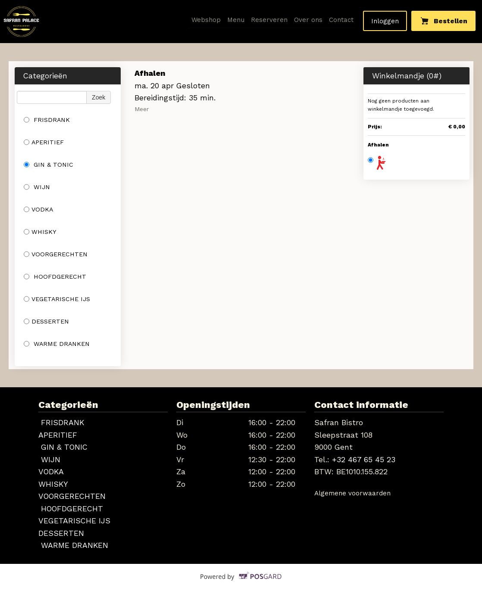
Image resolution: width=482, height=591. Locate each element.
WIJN (37, 187)
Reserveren (269, 20)
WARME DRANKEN (57, 343)
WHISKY (40, 231)
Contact (341, 20)
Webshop (206, 20)
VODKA (38, 209)
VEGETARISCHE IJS (57, 299)
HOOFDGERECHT (55, 276)
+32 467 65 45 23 (363, 459)
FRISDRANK (47, 119)
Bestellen (443, 20)
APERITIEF (44, 142)
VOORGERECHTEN (56, 254)
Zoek (98, 97)
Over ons (308, 20)
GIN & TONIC (48, 164)
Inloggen (385, 21)
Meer (142, 109)
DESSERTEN (46, 321)
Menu (236, 20)
